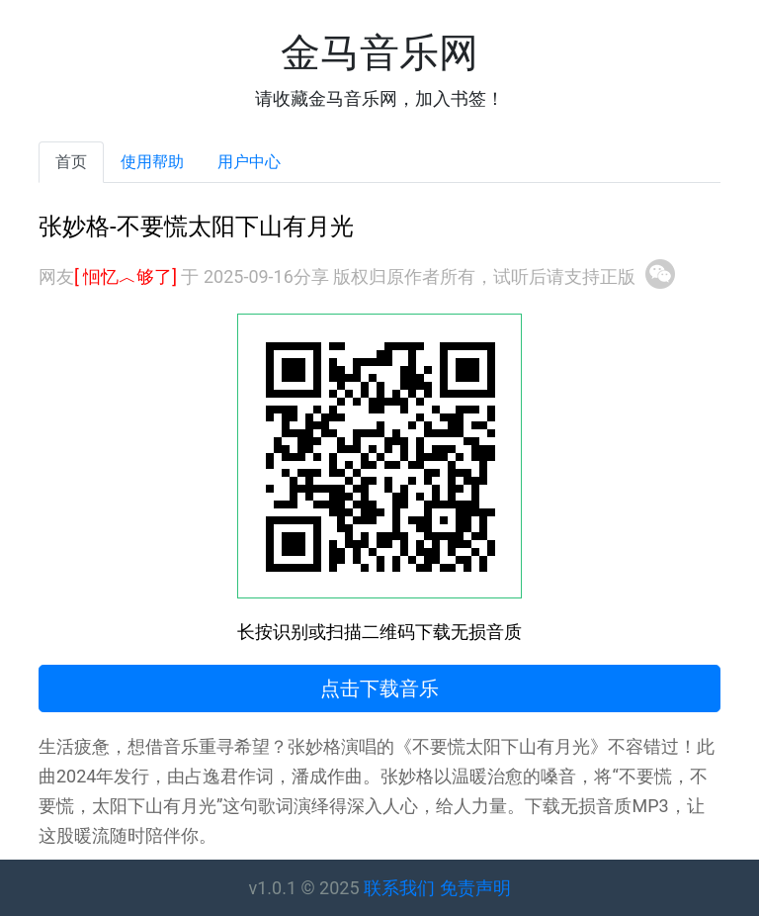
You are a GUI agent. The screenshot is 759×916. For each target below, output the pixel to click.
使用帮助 (152, 161)
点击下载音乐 (379, 688)
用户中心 (249, 161)
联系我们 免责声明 (437, 887)
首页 (71, 161)
